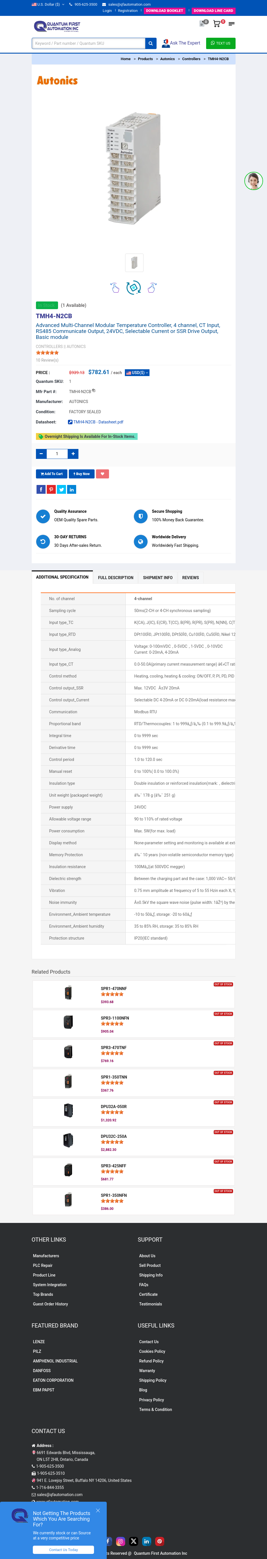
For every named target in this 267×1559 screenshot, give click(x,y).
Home (126, 59)
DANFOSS (42, 1370)
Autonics (167, 59)
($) (48, 4)
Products (145, 59)
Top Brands (43, 1294)
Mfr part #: (46, 391)
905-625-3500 (83, 4)
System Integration (50, 1284)
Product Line (44, 1275)
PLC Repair (43, 1265)
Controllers (191, 59)
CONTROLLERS (49, 346)
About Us (147, 1256)
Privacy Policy (151, 1400)
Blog (143, 1390)
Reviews (190, 577)
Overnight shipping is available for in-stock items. (87, 437)
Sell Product (150, 1265)
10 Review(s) (47, 360)
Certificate (148, 1294)
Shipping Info (151, 1275)
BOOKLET (164, 11)
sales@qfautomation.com (126, 4)
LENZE (39, 1341)
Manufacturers (46, 1256)
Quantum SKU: (50, 381)
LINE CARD (213, 11)
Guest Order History (50, 1304)
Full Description (115, 577)
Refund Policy (151, 1361)
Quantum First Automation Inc (160, 1553)
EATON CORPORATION (53, 1380)
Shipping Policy (152, 1380)
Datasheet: (46, 422)
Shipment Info (158, 577)
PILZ (37, 1351)
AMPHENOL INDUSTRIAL (55, 1361)
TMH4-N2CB (218, 59)
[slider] (47, 352)
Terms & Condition (155, 1409)
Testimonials (150, 1304)
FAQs (144, 1284)
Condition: (45, 411)
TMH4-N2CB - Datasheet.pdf (95, 422)
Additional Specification (62, 577)
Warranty (147, 1370)
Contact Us (149, 1341)
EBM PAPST (44, 1390)
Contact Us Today (63, 1550)
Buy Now (82, 474)
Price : (43, 372)
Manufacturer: (49, 401)
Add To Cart (52, 474)
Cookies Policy (152, 1351)
